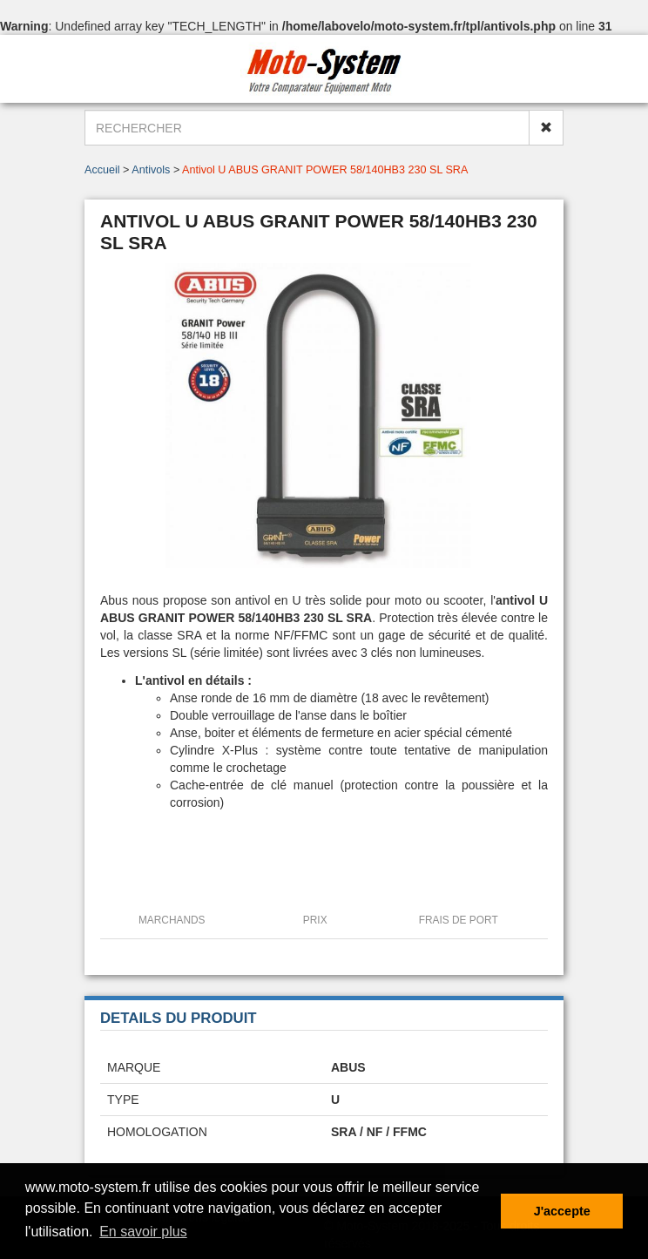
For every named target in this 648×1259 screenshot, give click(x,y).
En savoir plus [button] (143, 1231)
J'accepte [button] (562, 1211)
